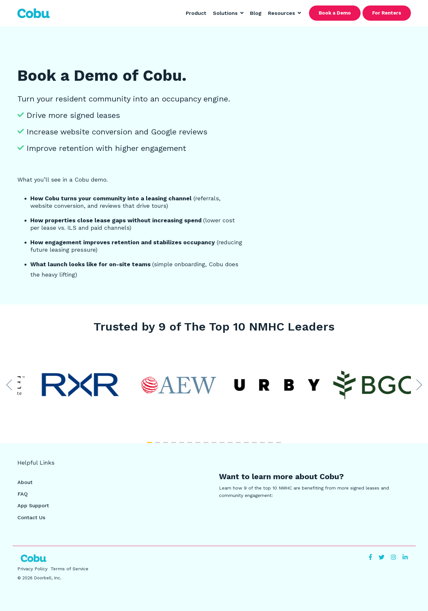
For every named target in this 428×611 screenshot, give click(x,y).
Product (196, 13)
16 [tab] (271, 445)
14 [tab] (255, 445)
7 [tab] (198, 445)
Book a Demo (335, 13)
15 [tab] (263, 445)
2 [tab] (158, 445)
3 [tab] (166, 445)
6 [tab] (190, 445)
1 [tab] (150, 445)
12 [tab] (239, 445)
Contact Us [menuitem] (31, 517)
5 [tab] (182, 445)
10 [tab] (223, 445)
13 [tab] (247, 445)
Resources (282, 13)
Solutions (226, 13)
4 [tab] (174, 445)
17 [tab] (279, 445)
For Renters (386, 13)
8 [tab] (207, 445)
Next (416, 384)
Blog (256, 13)
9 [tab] (215, 445)
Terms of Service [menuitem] (69, 568)
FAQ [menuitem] (22, 494)
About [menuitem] (25, 482)
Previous (11, 384)
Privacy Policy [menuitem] (32, 568)
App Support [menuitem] (33, 505)
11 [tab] (231, 445)
